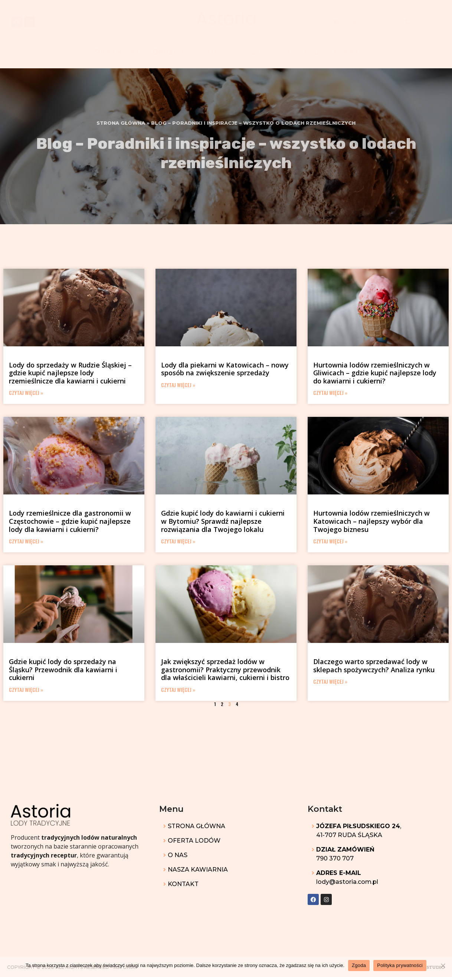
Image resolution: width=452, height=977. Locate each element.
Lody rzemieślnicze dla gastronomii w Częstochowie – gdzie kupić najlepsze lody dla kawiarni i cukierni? (70, 521)
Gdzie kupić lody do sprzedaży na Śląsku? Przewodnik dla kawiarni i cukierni (63, 669)
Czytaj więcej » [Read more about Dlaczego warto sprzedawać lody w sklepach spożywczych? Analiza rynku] (330, 681)
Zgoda (359, 965)
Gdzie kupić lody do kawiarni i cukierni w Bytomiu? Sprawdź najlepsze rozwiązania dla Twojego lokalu (223, 521)
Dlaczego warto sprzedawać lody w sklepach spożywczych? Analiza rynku (374, 665)
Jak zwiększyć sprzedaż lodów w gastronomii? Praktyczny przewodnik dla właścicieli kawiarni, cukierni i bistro (225, 669)
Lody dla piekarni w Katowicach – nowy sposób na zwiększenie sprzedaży (225, 369)
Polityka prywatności (400, 965)
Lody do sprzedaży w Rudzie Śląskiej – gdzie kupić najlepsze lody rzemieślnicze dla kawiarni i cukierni (70, 372)
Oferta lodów (173, 52)
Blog (311, 52)
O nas (216, 52)
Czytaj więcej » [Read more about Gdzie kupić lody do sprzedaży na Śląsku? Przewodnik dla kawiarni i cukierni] (26, 689)
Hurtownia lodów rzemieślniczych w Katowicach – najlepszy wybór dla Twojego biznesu (371, 521)
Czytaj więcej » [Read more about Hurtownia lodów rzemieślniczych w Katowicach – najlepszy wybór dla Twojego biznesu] (330, 541)
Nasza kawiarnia (264, 52)
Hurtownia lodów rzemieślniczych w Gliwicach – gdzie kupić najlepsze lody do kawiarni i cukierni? (374, 372)
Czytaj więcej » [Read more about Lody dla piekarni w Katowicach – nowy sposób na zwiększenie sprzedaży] (178, 385)
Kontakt (345, 52)
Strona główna (116, 52)
